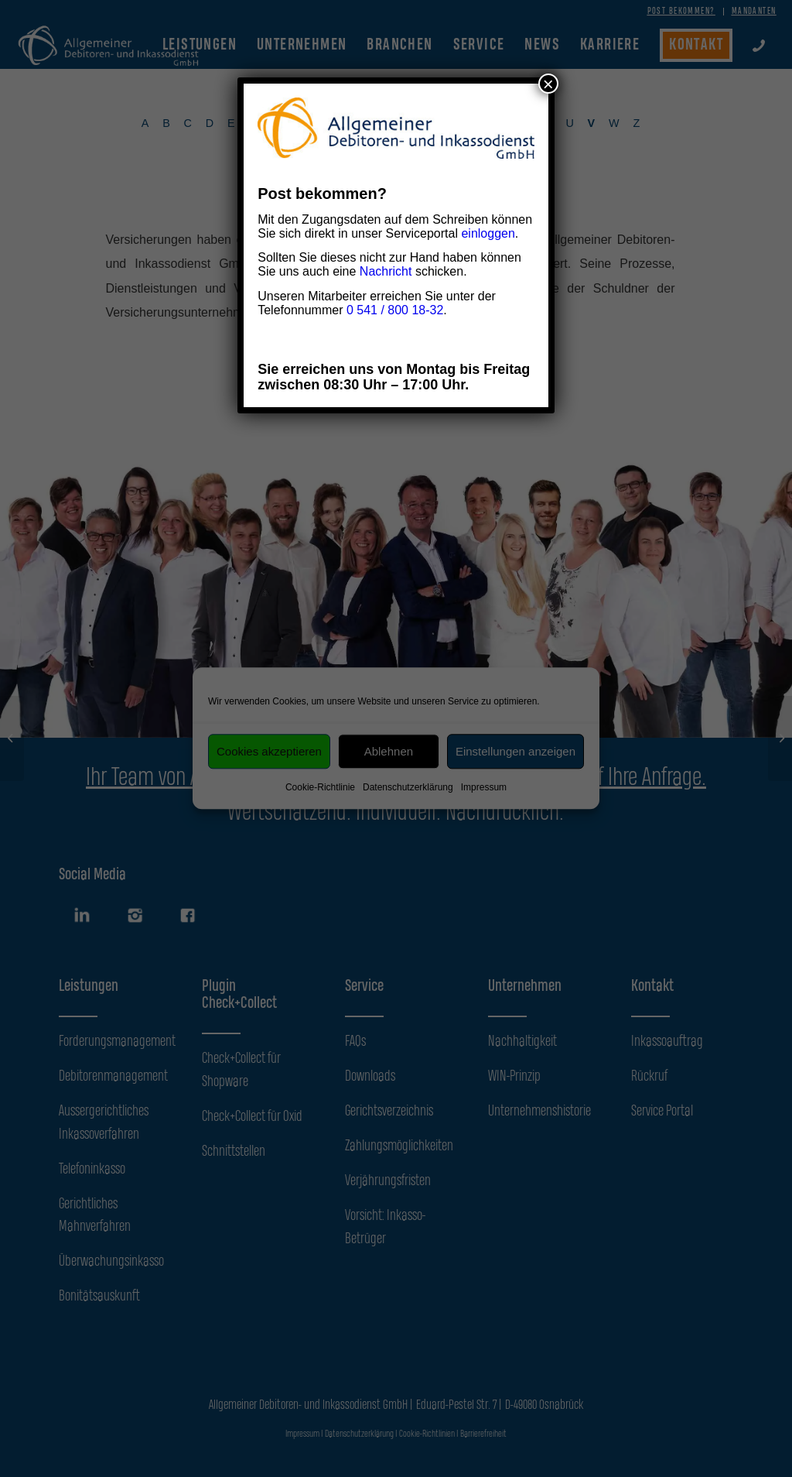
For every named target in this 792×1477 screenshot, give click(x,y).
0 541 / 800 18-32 (394, 310)
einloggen (487, 233)
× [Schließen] (548, 84)
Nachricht (386, 271)
